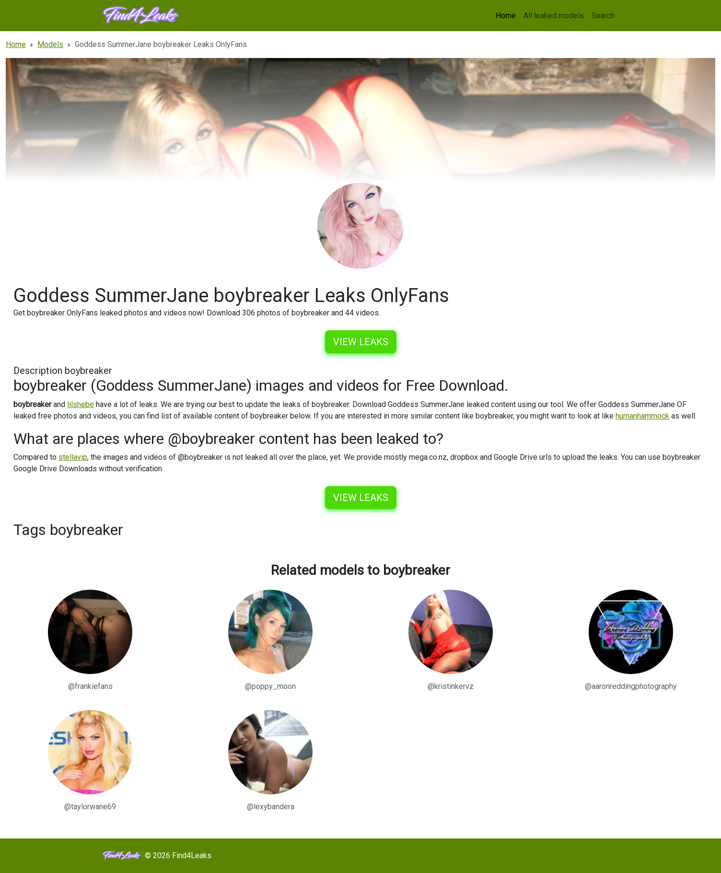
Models (566, 855)
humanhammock (642, 415)
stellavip (72, 457)
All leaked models (553, 15)
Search (603, 15)
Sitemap (601, 855)
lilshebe (80, 404)
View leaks (360, 342)
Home (506, 15)
